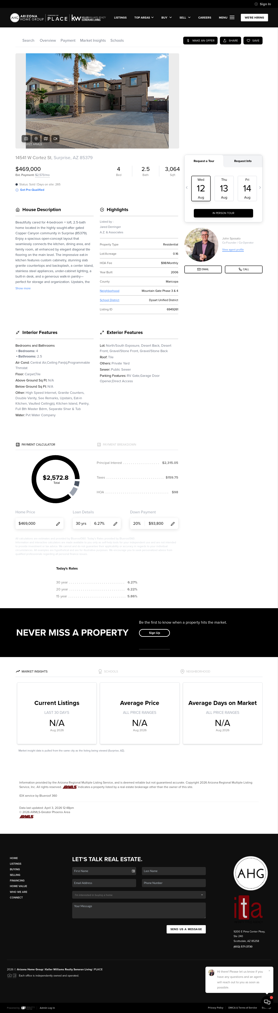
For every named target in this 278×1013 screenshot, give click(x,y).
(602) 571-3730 (243, 946)
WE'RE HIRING (254, 17)
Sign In (262, 4)
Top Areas (144, 17)
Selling (15, 875)
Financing (17, 880)
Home (14, 858)
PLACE (98, 969)
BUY (166, 17)
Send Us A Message (186, 929)
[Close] (269, 970)
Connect (16, 897)
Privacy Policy (215, 1007)
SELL (185, 17)
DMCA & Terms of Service (242, 1007)
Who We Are (18, 892)
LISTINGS (120, 17)
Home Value (18, 886)
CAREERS (204, 17)
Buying (15, 869)
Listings (15, 863)
